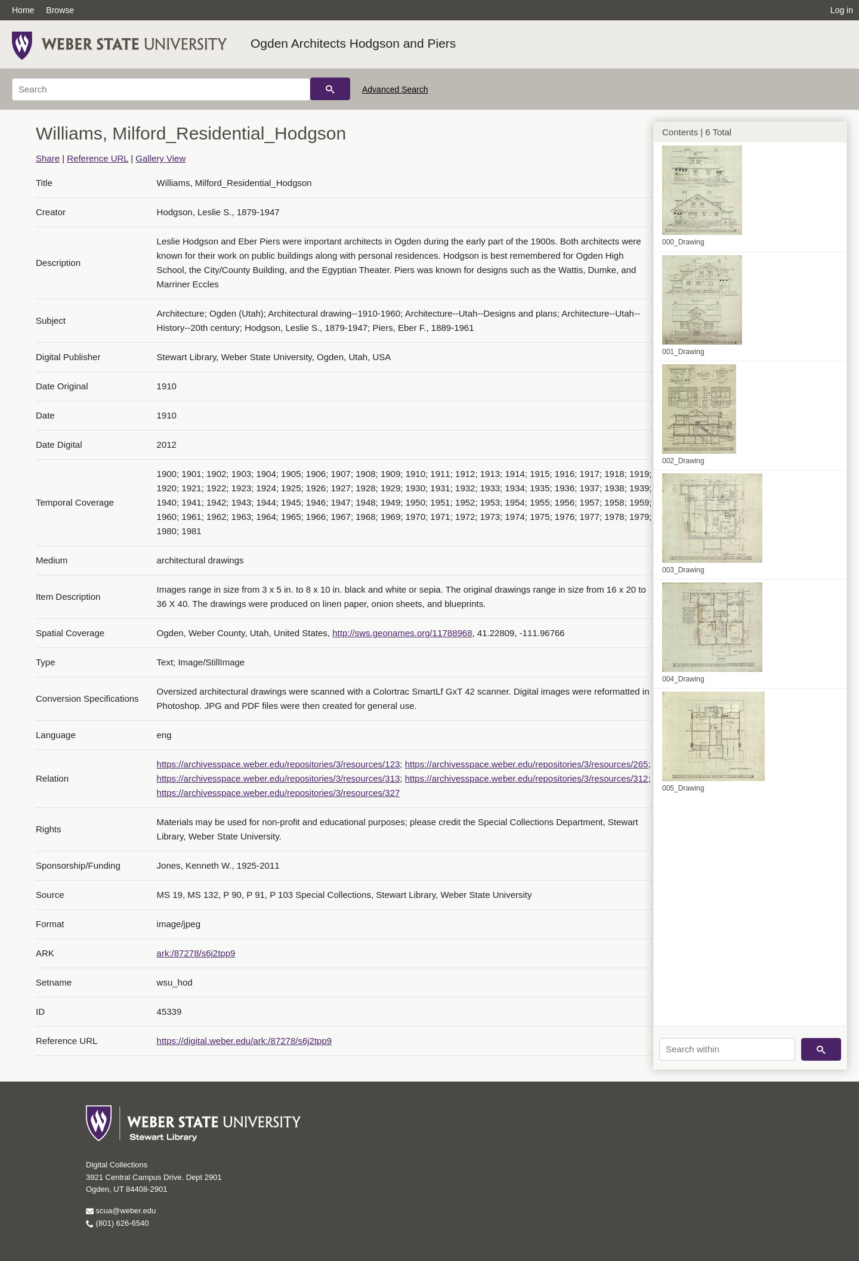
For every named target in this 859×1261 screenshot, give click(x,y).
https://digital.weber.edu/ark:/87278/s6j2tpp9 (244, 1041)
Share (48, 158)
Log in (841, 10)
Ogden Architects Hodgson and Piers (353, 43)
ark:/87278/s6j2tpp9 (196, 953)
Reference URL (97, 158)
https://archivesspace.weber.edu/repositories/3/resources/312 (526, 778)
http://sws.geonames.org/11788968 (402, 633)
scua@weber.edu (121, 1210)
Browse (60, 10)
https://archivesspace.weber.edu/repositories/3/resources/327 (278, 793)
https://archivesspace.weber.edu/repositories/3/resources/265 (526, 764)
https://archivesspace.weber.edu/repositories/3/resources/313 (278, 778)
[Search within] (727, 1049)
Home (23, 10)
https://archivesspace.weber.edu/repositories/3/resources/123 (278, 764)
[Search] (161, 89)
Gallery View (160, 158)
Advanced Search (395, 89)
